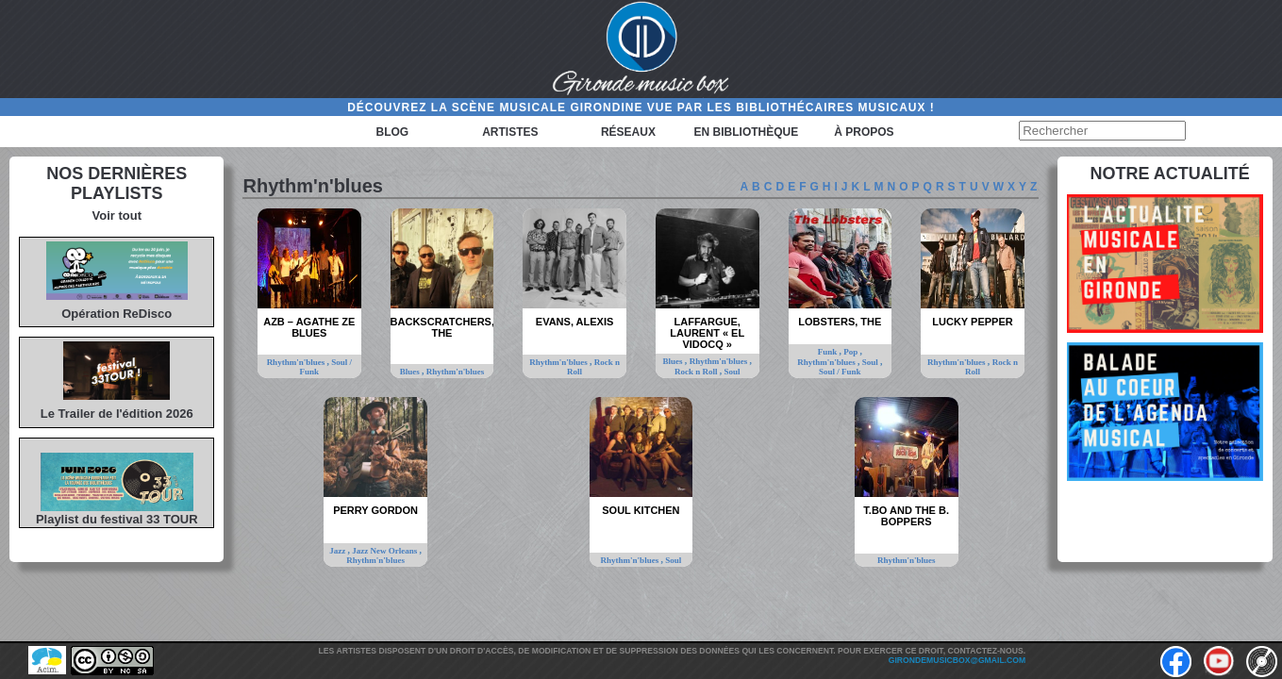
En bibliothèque (746, 132)
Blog (392, 132)
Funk (829, 351)
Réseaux (628, 132)
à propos (863, 132)
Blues (411, 371)
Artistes (510, 132)
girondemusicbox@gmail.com (957, 660)
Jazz (338, 550)
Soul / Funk (840, 371)
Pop (851, 351)
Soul (732, 371)
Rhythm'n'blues (297, 362)
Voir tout (117, 215)
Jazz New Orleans (385, 550)
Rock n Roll (593, 366)
